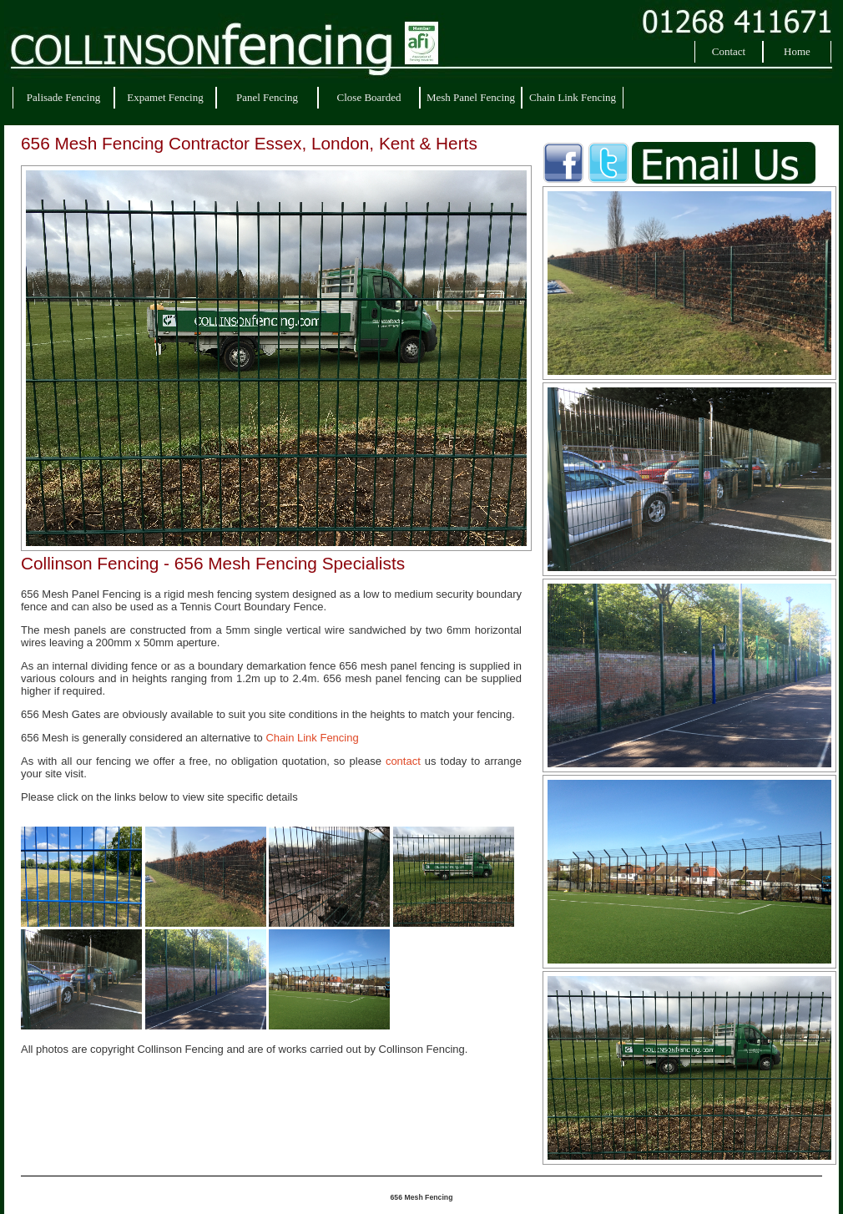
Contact (728, 51)
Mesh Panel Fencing (471, 97)
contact (403, 761)
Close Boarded (369, 97)
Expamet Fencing (165, 97)
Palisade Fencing (63, 97)
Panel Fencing (267, 97)
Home (797, 51)
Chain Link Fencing (572, 97)
